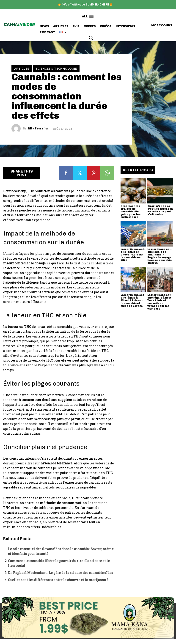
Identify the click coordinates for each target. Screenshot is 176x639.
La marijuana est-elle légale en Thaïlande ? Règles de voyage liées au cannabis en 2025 (159, 256)
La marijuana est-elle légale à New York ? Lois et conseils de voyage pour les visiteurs (159, 301)
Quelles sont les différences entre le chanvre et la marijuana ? (58, 580)
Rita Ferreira (38, 128)
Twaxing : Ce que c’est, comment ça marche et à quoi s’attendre (160, 210)
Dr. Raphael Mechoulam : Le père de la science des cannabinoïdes (60, 572)
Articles (21, 68)
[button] (90, 37)
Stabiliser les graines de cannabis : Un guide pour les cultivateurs (130, 212)
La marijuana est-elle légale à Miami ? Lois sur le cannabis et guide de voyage (133, 300)
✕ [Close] (6, 601)
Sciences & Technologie (56, 68)
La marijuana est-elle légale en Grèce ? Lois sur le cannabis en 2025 (133, 255)
